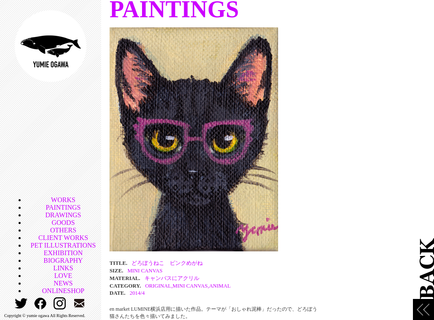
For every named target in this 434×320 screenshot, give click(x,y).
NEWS (63, 283)
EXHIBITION (63, 252)
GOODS (63, 222)
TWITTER (21, 303)
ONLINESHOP (63, 290)
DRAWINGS (63, 215)
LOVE (63, 275)
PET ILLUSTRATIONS (63, 245)
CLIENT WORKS (63, 237)
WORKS (63, 199)
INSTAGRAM (60, 303)
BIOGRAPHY (63, 260)
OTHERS (63, 230)
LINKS (63, 268)
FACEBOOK (40, 303)
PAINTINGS (63, 207)
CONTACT (79, 303)
